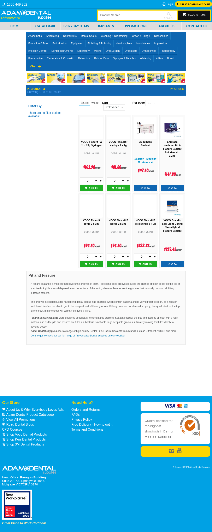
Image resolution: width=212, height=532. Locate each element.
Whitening (145, 58)
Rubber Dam (101, 58)
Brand (170, 58)
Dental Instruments (62, 50)
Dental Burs (70, 36)
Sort (105, 102)
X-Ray (159, 58)
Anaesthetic (35, 36)
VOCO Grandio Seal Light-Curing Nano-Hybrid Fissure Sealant (172, 225)
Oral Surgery (113, 50)
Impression (160, 43)
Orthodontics (149, 50)
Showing (44, 92)
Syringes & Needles (124, 58)
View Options (145, 188)
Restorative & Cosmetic (60, 58)
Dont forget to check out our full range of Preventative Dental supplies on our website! (78, 335)
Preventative (35, 58)
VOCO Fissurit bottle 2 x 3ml (91, 222)
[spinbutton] (87, 181)
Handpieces (143, 43)
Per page (138, 102)
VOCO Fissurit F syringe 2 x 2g (118, 144)
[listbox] (114, 107)
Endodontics (59, 43)
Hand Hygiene (124, 43)
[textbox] (129, 15)
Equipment (77, 43)
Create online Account (195, 4)
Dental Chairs (88, 36)
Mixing (97, 50)
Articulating (52, 36)
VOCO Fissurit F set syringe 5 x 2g (145, 222)
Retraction (84, 58)
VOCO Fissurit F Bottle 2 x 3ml (118, 222)
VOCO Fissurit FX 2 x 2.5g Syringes (91, 144)
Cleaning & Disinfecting (114, 36)
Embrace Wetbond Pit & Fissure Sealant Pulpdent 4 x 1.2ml (172, 149)
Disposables (161, 36)
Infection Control (37, 50)
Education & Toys (38, 43)
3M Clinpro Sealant (145, 144)
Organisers (131, 50)
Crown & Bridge (141, 36)
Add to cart (93, 188)
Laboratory (83, 50)
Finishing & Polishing (100, 43)
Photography (168, 50)
